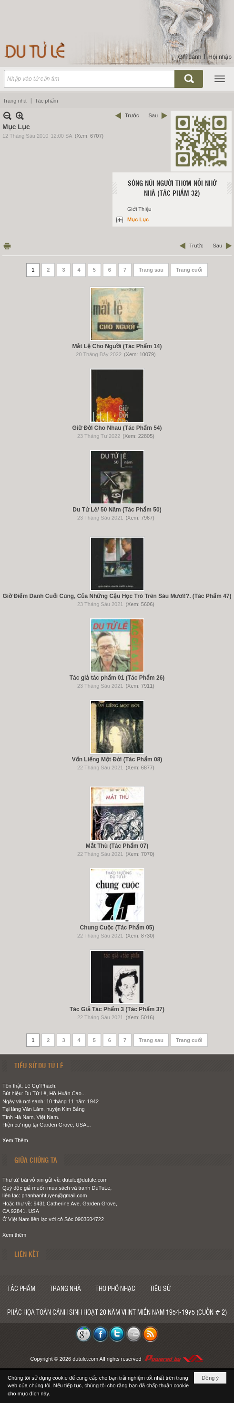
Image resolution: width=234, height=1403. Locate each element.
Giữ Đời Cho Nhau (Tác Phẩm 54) (117, 428)
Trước (132, 115)
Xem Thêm (15, 1140)
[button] (219, 79)
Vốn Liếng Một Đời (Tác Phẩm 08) (117, 759)
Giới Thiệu (139, 209)
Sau (153, 115)
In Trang (7, 246)
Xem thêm (14, 1235)
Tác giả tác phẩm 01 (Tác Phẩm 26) (117, 677)
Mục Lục (138, 219)
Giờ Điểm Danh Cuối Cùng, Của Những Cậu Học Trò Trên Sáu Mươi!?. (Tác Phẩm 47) (116, 596)
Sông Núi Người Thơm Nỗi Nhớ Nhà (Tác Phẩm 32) (172, 188)
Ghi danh (190, 57)
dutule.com (85, 1359)
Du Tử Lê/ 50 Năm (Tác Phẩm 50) (116, 509)
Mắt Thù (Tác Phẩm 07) (117, 846)
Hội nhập (220, 57)
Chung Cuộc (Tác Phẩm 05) (117, 927)
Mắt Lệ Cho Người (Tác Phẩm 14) (117, 346)
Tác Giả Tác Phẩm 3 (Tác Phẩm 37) (117, 1009)
